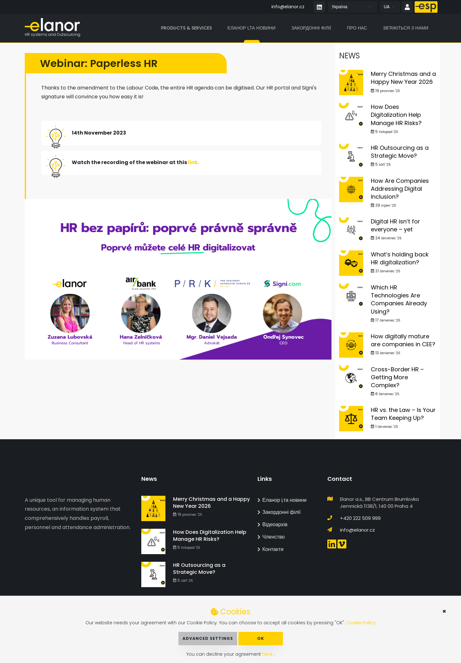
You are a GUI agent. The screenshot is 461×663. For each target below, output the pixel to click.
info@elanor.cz (287, 6)
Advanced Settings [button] (208, 638)
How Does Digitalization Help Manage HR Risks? (396, 115)
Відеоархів (272, 524)
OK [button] (260, 638)
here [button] (268, 654)
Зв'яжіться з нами (405, 28)
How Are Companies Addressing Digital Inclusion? (400, 189)
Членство (270, 536)
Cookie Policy (361, 623)
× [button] (444, 611)
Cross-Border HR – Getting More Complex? (397, 377)
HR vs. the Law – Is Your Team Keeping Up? (403, 414)
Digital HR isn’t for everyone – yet (395, 226)
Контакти (270, 549)
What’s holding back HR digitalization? (400, 259)
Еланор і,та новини (252, 28)
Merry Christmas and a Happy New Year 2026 (403, 78)
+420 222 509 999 (360, 518)
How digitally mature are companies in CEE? (403, 340)
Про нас (357, 28)
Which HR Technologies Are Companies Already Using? (399, 300)
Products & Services (186, 28)
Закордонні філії (311, 28)
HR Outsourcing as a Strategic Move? (400, 152)
